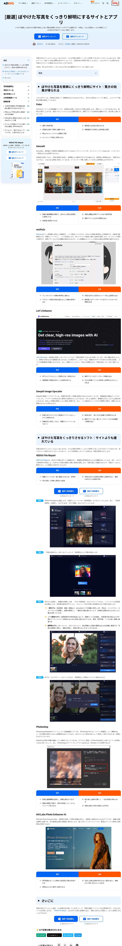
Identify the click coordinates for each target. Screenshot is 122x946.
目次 (5, 60)
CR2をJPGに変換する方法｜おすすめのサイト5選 (17, 119)
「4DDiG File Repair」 (60, 911)
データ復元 (22, 3)
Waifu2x (39, 234)
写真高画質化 (8, 86)
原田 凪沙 (40, 44)
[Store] (103, 3)
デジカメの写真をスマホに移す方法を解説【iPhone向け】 (17, 125)
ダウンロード (95, 2)
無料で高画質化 (66, 491)
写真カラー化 (8, 90)
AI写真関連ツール (10, 97)
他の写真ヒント (9, 94)
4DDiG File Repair (42, 460)
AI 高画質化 (48, 3)
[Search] (107, 3)
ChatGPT (41, 935)
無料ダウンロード (47, 36)
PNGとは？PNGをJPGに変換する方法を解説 (17, 113)
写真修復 (67, 44)
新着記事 (6, 101)
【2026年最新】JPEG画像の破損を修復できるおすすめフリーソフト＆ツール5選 (17, 107)
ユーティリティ (63, 3)
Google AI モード (54, 935)
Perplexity (68, 935)
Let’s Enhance (41, 357)
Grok (78, 935)
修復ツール (35, 3)
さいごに (8, 78)
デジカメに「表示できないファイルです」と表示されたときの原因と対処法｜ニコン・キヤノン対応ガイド (17, 131)
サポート (77, 3)
